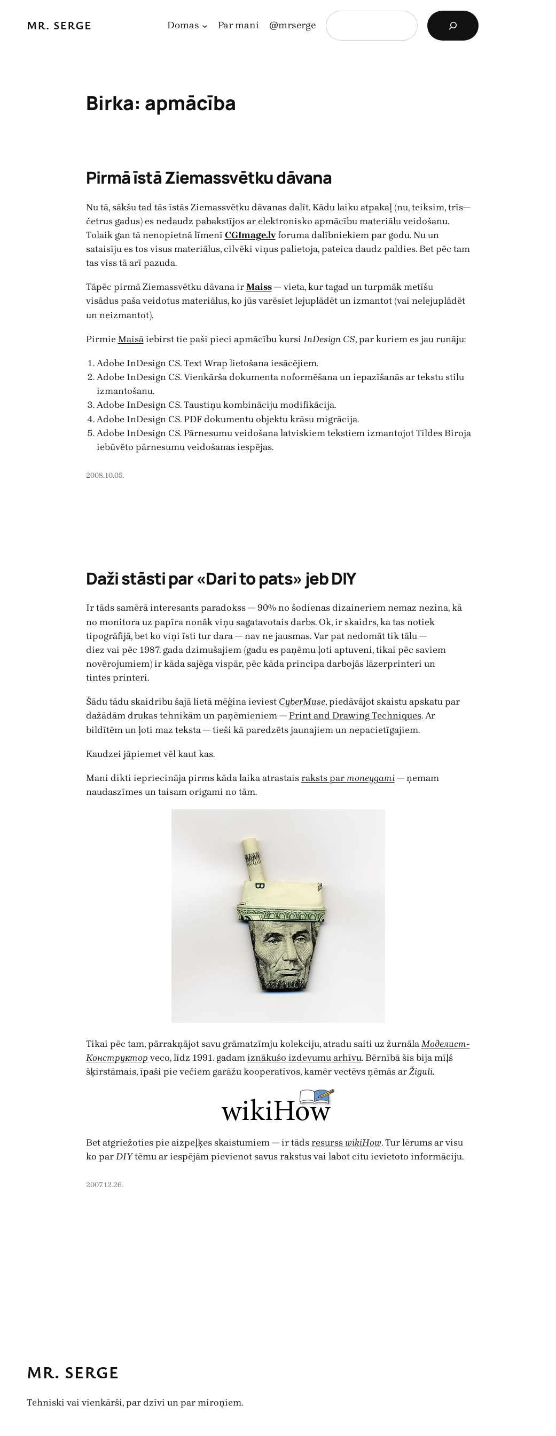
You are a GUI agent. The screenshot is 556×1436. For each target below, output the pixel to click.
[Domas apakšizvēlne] (205, 26)
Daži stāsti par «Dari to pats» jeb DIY (221, 578)
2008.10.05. (105, 475)
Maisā (131, 339)
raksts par (348, 777)
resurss (346, 1142)
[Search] (453, 26)
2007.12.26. (104, 1184)
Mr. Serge (59, 25)
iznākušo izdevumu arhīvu (304, 1057)
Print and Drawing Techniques (355, 715)
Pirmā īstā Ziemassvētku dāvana (209, 177)
